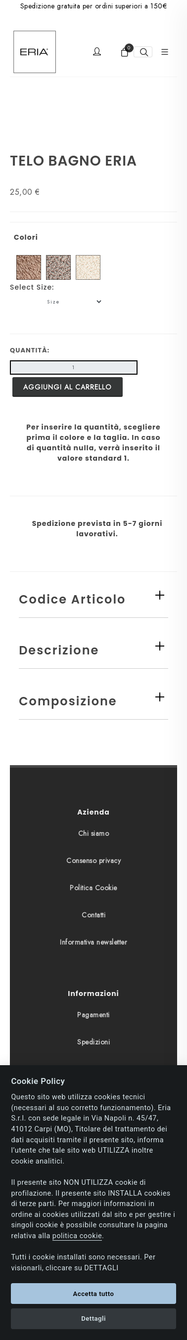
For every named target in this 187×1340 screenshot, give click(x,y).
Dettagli (93, 1318)
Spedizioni (93, 1042)
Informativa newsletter (93, 942)
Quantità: (29, 350)
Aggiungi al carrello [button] (67, 387)
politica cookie (77, 1236)
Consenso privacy (93, 860)
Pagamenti (93, 1015)
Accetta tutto (93, 1293)
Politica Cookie (93, 888)
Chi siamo (93, 833)
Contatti (93, 915)
